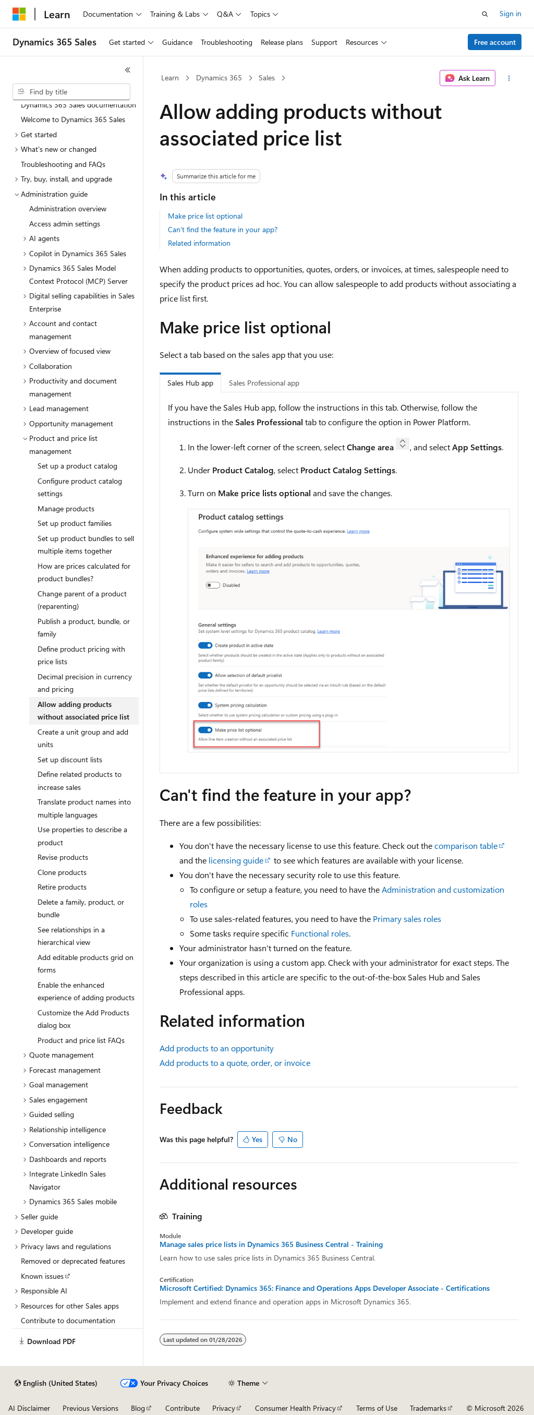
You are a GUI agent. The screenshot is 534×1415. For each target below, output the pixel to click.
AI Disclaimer (29, 1408)
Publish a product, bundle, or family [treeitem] (84, 627)
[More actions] (509, 78)
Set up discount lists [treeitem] (70, 759)
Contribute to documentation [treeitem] (68, 1320)
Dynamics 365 (219, 77)
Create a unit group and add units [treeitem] (83, 738)
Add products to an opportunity (217, 1047)
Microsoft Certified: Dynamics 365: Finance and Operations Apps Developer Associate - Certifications (325, 1288)
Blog (138, 1408)
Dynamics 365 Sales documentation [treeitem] (78, 105)
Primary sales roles (407, 918)
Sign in (510, 13)
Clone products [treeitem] (62, 872)
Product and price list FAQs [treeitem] (81, 1040)
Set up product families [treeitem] (75, 523)
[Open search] (485, 14)
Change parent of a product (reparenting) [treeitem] (82, 600)
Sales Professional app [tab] (264, 383)
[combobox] (71, 91)
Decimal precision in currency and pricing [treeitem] (85, 682)
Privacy (223, 1408)
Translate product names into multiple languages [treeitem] (84, 808)
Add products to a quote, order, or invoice (235, 1062)
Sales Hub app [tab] (190, 383)
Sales (267, 77)
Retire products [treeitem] (62, 887)
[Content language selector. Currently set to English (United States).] (56, 1383)
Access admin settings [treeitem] (64, 224)
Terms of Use (376, 1408)
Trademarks (428, 1408)
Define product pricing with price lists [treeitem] (81, 655)
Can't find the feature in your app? (222, 229)
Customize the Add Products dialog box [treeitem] (83, 1019)
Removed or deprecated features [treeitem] (73, 1261)
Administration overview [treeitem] (67, 208)
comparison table (465, 845)
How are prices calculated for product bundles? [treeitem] (84, 572)
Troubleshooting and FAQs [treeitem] (63, 164)
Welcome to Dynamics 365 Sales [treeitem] (73, 119)
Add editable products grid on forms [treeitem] (86, 963)
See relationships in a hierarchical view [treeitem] (71, 936)
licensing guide (236, 860)
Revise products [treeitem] (63, 857)
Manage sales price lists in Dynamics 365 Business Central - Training (271, 1244)
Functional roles (320, 933)
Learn (170, 77)
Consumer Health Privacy (295, 1408)
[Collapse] (128, 70)
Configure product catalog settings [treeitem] (80, 487)
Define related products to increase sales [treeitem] (80, 780)
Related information (199, 243)
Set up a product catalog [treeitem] (77, 466)
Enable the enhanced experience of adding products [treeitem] (86, 991)
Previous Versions (90, 1408)
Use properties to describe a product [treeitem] (82, 835)
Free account (495, 42)
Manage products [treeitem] (66, 508)
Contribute (182, 1408)
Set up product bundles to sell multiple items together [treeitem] (86, 544)
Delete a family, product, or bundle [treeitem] (81, 908)
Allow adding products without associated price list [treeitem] (83, 710)
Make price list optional (205, 216)
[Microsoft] (19, 14)
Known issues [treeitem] (42, 1276)
